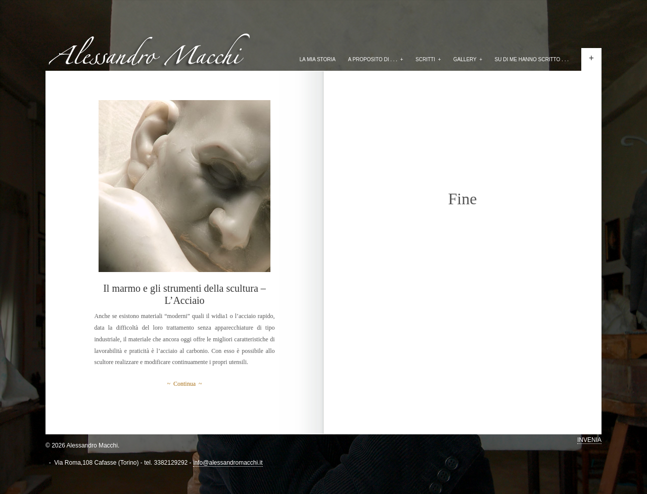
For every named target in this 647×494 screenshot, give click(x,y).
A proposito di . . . (375, 59)
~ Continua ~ (184, 383)
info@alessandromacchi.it (228, 462)
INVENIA (589, 439)
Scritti (428, 59)
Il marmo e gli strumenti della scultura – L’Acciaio (184, 294)
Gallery (467, 59)
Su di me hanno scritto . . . (532, 59)
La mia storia (317, 59)
